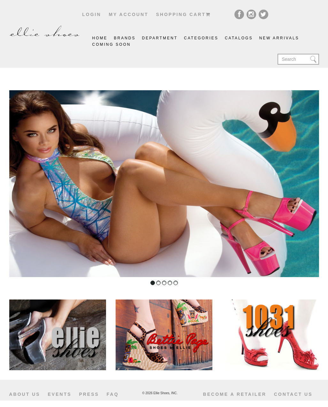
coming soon (111, 44)
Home (100, 38)
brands (125, 38)
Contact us (293, 394)
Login (91, 14)
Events (60, 394)
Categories (201, 38)
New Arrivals (279, 38)
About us (24, 394)
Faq (113, 394)
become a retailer (234, 394)
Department (160, 38)
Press (89, 394)
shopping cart (183, 14)
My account (128, 14)
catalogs (239, 38)
